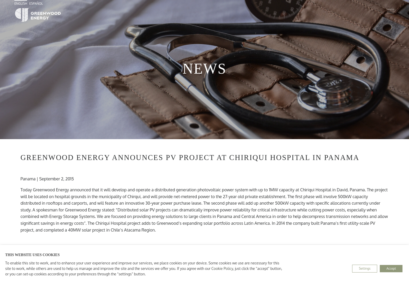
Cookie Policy (222, 268)
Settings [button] (364, 268)
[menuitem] (21, 3)
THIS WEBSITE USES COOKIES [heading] (32, 255)
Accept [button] (391, 268)
